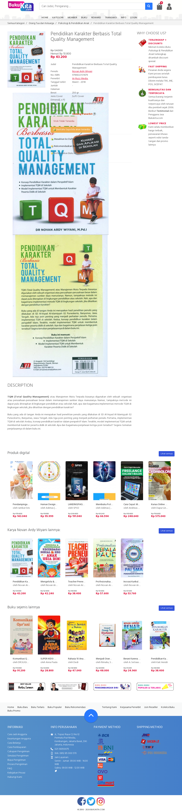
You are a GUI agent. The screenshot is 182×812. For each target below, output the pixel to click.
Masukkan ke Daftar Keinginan (68, 139)
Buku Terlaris (37, 707)
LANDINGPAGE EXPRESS (81, 504)
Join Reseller (151, 707)
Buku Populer (55, 707)
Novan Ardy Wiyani (82, 71)
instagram (100, 801)
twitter (91, 801)
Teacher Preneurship (78, 582)
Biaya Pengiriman (16, 760)
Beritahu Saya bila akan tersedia (71, 130)
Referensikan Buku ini (63, 153)
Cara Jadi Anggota (17, 734)
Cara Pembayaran (16, 747)
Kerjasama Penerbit (130, 707)
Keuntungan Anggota (19, 739)
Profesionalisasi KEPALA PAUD (112, 582)
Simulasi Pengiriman (18, 756)
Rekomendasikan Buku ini (66, 146)
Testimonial (163, 111)
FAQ (9, 769)
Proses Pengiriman (17, 764)
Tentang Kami (109, 707)
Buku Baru (22, 707)
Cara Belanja (14, 743)
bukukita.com (97, 809)
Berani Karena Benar (134, 659)
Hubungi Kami (14, 777)
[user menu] (169, 6)
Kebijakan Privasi (16, 773)
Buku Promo (13, 711)
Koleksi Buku (168, 707)
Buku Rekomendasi (75, 707)
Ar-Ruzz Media (80, 79)
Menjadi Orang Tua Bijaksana (111, 659)
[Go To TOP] (91, 716)
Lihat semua (167, 454)
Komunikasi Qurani (22, 659)
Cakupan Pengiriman (18, 751)
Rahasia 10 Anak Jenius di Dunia (84, 659)
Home (10, 707)
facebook (81, 801)
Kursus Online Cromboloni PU (166, 504)
